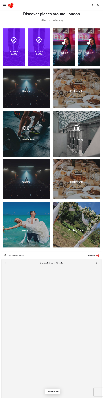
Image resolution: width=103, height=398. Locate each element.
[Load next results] (96, 263)
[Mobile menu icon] (4, 5)
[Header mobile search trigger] (98, 5)
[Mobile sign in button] (92, 5)
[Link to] (14, 47)
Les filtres (93, 255)
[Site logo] (11, 5)
